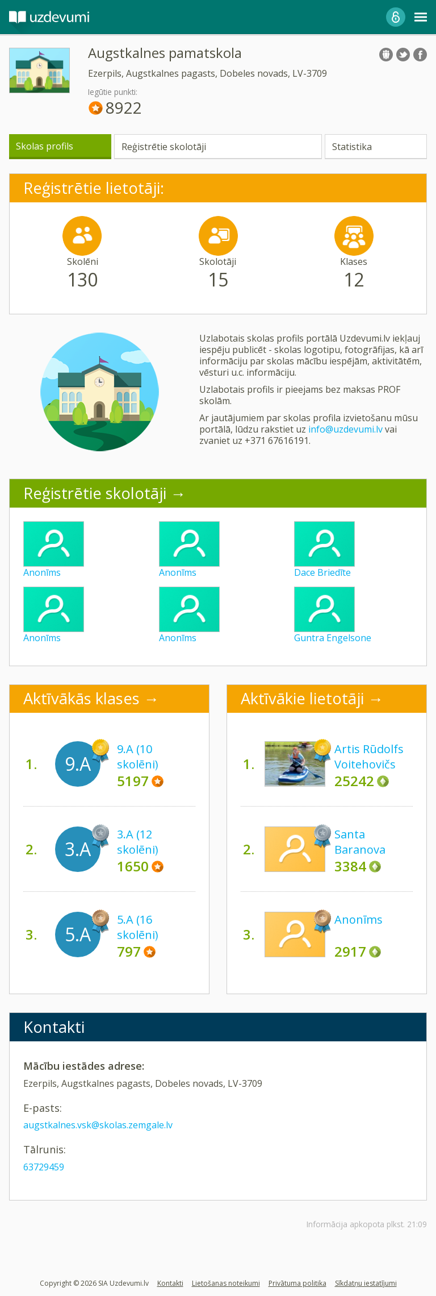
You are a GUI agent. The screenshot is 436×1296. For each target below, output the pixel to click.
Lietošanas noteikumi (226, 1283)
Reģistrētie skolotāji (163, 146)
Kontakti (170, 1283)
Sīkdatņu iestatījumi (366, 1283)
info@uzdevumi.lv (345, 429)
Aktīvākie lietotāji (302, 698)
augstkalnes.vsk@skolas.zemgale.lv (98, 1125)
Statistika (352, 146)
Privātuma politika (297, 1283)
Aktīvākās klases (81, 698)
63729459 (43, 1167)
